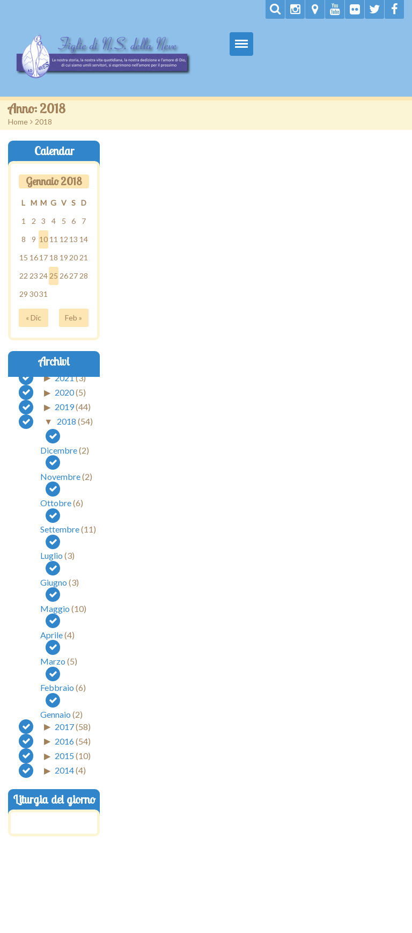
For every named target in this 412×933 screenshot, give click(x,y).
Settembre (59, 529)
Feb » (73, 317)
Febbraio (57, 687)
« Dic (33, 317)
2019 (64, 407)
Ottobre (55, 503)
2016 (64, 740)
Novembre (60, 476)
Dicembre (58, 450)
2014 (64, 770)
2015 (64, 755)
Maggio (55, 608)
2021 (64, 377)
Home (18, 121)
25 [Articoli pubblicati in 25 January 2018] (53, 275)
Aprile (51, 635)
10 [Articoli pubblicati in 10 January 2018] (43, 239)
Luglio (51, 555)
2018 (66, 421)
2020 (64, 392)
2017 (64, 726)
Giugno (53, 582)
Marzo (52, 661)
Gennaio (55, 714)
